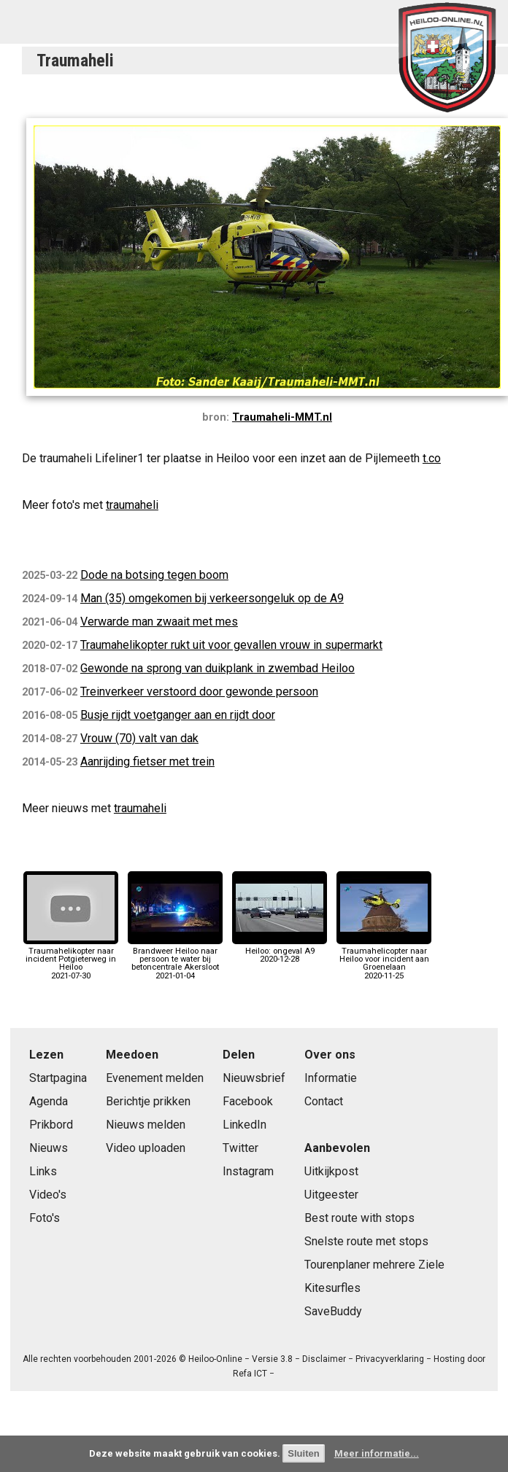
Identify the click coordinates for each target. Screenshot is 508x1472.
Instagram (248, 1171)
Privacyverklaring (389, 1359)
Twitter (240, 1148)
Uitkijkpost (331, 1171)
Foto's (44, 1218)
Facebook (248, 1101)
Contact (323, 1101)
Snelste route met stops (366, 1241)
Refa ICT (250, 1373)
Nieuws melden (145, 1125)
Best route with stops (359, 1218)
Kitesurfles (332, 1288)
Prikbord (51, 1125)
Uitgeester (331, 1195)
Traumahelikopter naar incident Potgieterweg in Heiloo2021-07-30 (70, 959)
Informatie (330, 1078)
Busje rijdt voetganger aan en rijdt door (177, 715)
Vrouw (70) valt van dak (139, 738)
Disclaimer (324, 1359)
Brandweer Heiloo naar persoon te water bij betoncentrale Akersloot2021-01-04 (175, 959)
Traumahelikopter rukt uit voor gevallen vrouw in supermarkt (231, 645)
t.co (432, 458)
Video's (47, 1195)
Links (43, 1171)
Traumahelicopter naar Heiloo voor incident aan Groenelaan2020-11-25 (383, 959)
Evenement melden (155, 1078)
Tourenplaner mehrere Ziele (374, 1265)
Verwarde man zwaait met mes (159, 621)
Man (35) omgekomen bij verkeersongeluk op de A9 (212, 598)
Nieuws (48, 1148)
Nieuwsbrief (254, 1078)
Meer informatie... (376, 1453)
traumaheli (132, 505)
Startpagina (58, 1078)
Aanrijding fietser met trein (147, 761)
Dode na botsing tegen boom (154, 575)
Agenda (48, 1101)
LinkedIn (244, 1125)
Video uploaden (145, 1148)
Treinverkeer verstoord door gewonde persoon (199, 691)
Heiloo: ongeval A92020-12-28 (279, 951)
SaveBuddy (333, 1311)
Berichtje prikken (148, 1101)
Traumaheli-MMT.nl (282, 417)
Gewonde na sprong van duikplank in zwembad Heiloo (217, 668)
